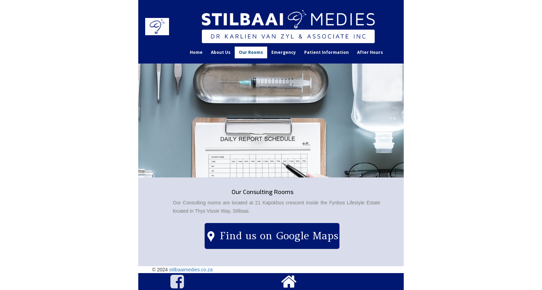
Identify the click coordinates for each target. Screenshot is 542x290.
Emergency (283, 52)
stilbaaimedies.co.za (191, 269)
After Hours (370, 52)
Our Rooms (251, 52)
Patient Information (326, 52)
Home (196, 52)
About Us (221, 52)
